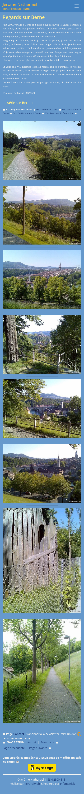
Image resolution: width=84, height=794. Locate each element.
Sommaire (47, 742)
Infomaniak (67, 784)
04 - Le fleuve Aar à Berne (27, 113)
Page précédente (14, 748)
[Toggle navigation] (76, 6)
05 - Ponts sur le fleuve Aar (59, 113)
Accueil (31, 742)
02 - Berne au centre (47, 109)
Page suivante (38, 748)
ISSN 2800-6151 (57, 779)
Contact (18, 734)
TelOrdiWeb (32, 784)
